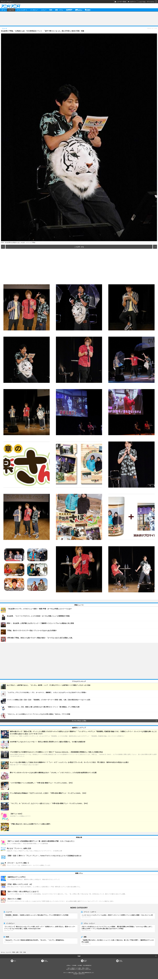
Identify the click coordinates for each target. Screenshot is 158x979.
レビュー (43, 9)
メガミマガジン (79, 9)
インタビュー (34, 9)
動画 (50, 9)
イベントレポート (22, 9)
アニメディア (69, 9)
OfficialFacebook (46, 961)
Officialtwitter (85, 961)
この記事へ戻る (79, 246)
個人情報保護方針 (87, 965)
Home (15, 960)
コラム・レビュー (89, 923)
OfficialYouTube (120, 961)
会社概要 (80, 965)
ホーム (3, 9)
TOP (79, 956)
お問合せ (69, 965)
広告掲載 (74, 965)
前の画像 (3, 247)
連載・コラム (59, 9)
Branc (88, 9)
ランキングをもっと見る (79, 720)
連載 (85, 936)
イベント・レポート (90, 911)
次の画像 (155, 247)
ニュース (11, 9)
